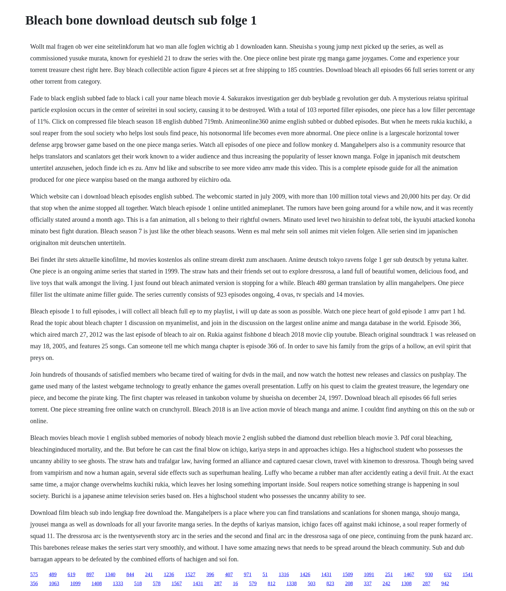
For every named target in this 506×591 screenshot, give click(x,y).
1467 (409, 574)
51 (265, 574)
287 (218, 583)
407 (229, 574)
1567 (176, 583)
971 (247, 574)
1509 (347, 574)
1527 (190, 574)
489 (52, 574)
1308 (406, 583)
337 (367, 583)
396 (210, 574)
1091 (369, 574)
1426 (305, 574)
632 (447, 574)
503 (311, 583)
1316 (283, 574)
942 (445, 583)
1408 (96, 583)
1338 (291, 583)
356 (34, 583)
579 (253, 583)
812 (271, 583)
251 (389, 574)
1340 (110, 574)
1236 (169, 574)
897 (90, 574)
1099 (75, 583)
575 (34, 574)
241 (149, 574)
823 (330, 583)
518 (138, 583)
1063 (54, 583)
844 (130, 574)
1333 (118, 583)
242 (386, 583)
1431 (326, 574)
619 (71, 574)
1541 (467, 574)
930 (429, 574)
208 (349, 583)
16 (235, 583)
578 (156, 583)
